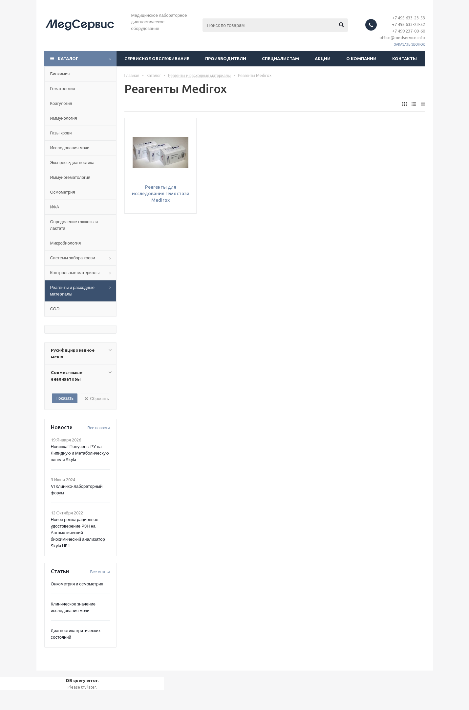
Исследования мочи (70, 147)
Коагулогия (61, 103)
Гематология (62, 88)
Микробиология (65, 243)
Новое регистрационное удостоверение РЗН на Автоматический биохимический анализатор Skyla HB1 (78, 532)
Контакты (404, 58)
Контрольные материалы (75, 272)
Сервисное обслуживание (156, 58)
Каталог (68, 58)
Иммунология (63, 118)
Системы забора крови (72, 257)
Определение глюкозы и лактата (74, 224)
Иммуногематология (70, 177)
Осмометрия (62, 192)
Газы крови (61, 132)
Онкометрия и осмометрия (77, 583)
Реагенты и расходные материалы (72, 290)
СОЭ (55, 308)
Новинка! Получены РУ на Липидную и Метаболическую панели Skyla (80, 453)
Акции (322, 58)
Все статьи (100, 572)
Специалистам (280, 58)
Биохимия (60, 73)
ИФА (54, 206)
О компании (361, 58)
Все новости (98, 428)
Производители (225, 58)
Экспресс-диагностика (72, 162)
